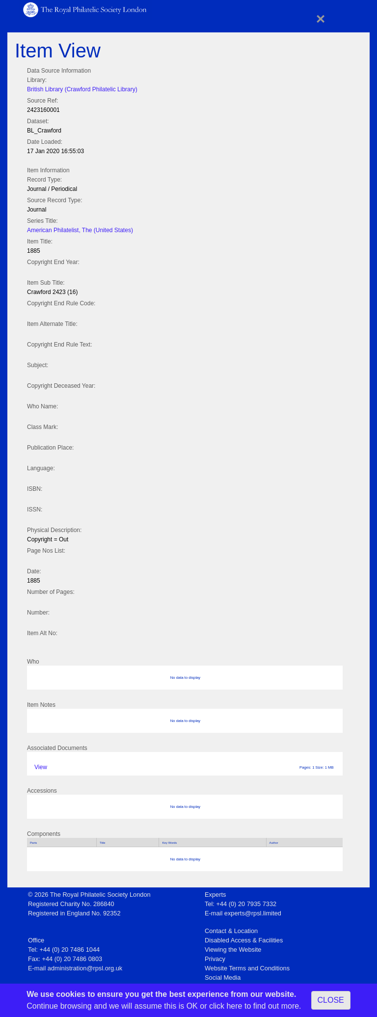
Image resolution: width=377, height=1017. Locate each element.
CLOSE (331, 1000)
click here (225, 1006)
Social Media (223, 977)
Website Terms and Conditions (247, 968)
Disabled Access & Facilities (244, 940)
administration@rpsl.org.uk (85, 968)
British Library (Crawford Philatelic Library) (82, 89)
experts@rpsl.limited (252, 913)
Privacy (215, 959)
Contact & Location (231, 931)
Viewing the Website (233, 949)
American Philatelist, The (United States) (80, 230)
